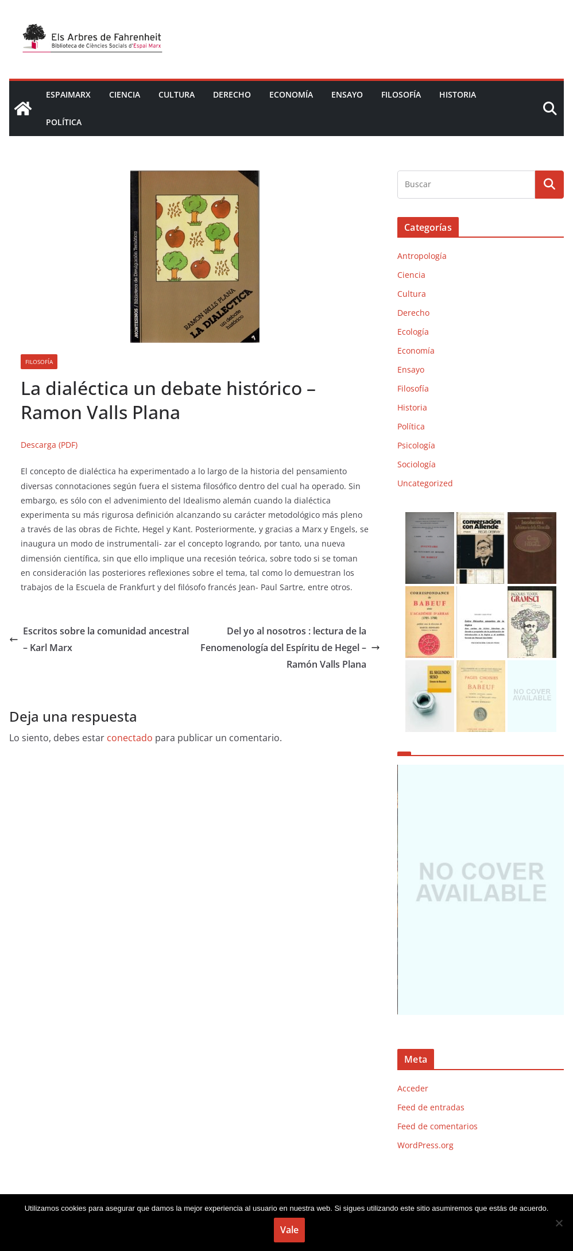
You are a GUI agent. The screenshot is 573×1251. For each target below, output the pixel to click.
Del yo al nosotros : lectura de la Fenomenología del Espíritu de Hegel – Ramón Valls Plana (290, 648)
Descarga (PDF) (49, 444)
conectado (130, 737)
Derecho (232, 94)
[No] (558, 1223)
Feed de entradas (430, 1107)
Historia (457, 94)
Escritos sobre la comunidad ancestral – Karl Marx (99, 639)
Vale (289, 1229)
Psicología (416, 445)
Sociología (416, 464)
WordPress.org (425, 1145)
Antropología (422, 255)
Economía (291, 94)
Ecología (413, 331)
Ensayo (347, 94)
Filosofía (401, 94)
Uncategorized (425, 483)
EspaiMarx (68, 94)
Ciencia (124, 94)
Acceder (412, 1088)
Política (64, 122)
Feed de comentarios (437, 1126)
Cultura (176, 94)
